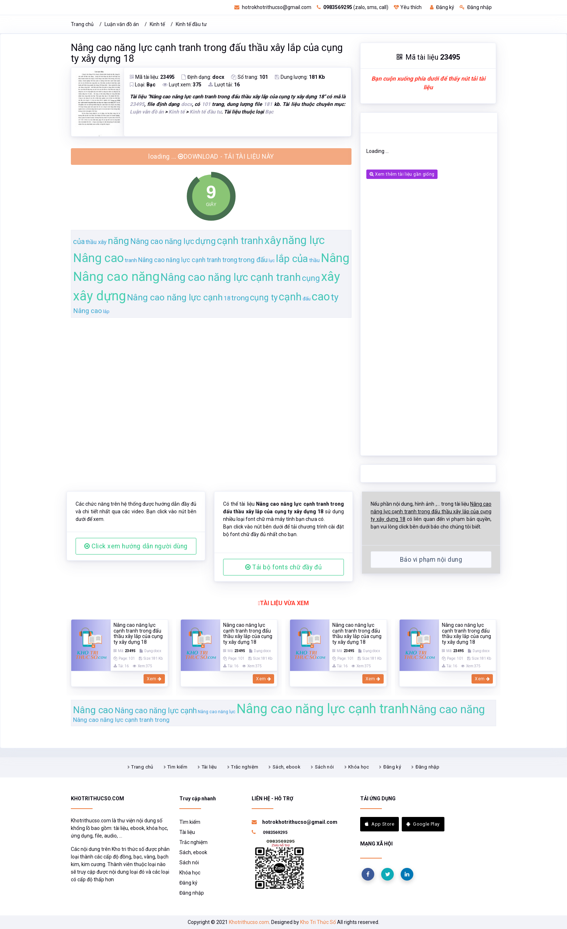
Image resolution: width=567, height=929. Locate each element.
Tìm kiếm (177, 767)
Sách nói (324, 767)
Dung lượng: (300, 77)
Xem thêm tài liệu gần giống (402, 174)
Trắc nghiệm (244, 767)
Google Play (423, 824)
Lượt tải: (224, 84)
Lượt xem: (181, 84)
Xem (154, 678)
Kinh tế (157, 24)
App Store (379, 824)
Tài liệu (209, 767)
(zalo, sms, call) (352, 7)
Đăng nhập (476, 7)
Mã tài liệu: (152, 77)
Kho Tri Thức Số (318, 922)
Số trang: (249, 77)
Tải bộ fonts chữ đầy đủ (283, 567)
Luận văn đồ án (122, 24)
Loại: (142, 84)
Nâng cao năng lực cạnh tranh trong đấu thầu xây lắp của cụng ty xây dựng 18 (207, 53)
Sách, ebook (286, 767)
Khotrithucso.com (249, 922)
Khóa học (358, 767)
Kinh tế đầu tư (191, 24)
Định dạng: (203, 77)
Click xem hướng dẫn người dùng (136, 546)
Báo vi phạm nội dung (431, 559)
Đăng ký (442, 7)
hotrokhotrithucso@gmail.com (272, 7)
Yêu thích (408, 7)
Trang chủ (82, 24)
